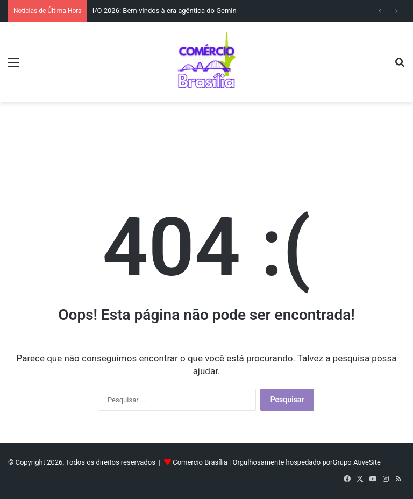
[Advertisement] (206, 137)
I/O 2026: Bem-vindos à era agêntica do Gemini (165, 10)
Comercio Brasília (200, 462)
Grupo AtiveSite (357, 462)
